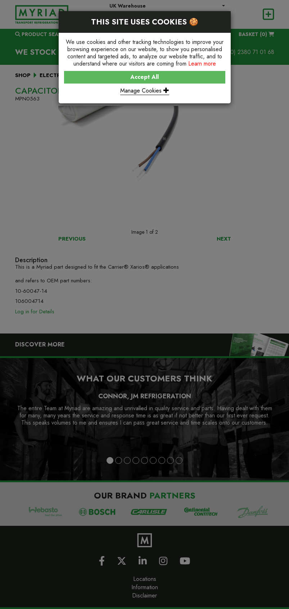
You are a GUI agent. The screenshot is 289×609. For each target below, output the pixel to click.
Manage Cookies (144, 90)
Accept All (144, 77)
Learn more (202, 63)
